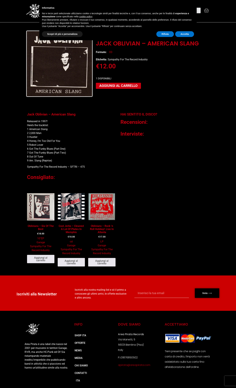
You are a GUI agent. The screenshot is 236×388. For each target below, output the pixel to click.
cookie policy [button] (85, 16)
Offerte (80, 342)
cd (110, 52)
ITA (77, 380)
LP (101, 241)
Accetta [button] (184, 34)
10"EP (40, 238)
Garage (41, 242)
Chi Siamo (81, 365)
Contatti (81, 373)
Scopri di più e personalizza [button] (62, 34)
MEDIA (79, 358)
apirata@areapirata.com (134, 365)
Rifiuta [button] (165, 34)
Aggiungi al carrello (118, 86)
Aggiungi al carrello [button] (40, 259)
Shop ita (80, 335)
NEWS (78, 350)
